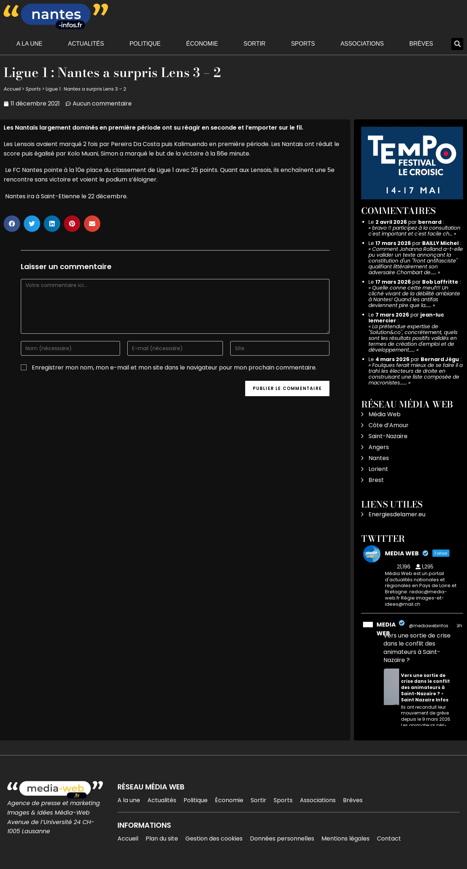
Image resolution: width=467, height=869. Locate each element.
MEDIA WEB (386, 629)
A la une (29, 44)
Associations (362, 44)
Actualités (86, 44)
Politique (145, 44)
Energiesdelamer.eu (396, 514)
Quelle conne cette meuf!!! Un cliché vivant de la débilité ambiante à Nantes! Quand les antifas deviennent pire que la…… (414, 296)
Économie (202, 44)
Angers (378, 447)
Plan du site (162, 838)
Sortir (254, 44)
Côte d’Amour (388, 425)
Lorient (378, 469)
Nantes (378, 458)
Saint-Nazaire (388, 436)
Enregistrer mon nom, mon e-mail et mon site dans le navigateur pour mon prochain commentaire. (174, 367)
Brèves (421, 44)
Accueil (12, 88)
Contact (389, 838)
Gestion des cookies (214, 838)
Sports (303, 44)
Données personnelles (282, 838)
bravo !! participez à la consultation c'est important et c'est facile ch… (414, 230)
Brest (376, 480)
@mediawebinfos (428, 626)
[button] (457, 44)
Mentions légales (345, 838)
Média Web (384, 414)
